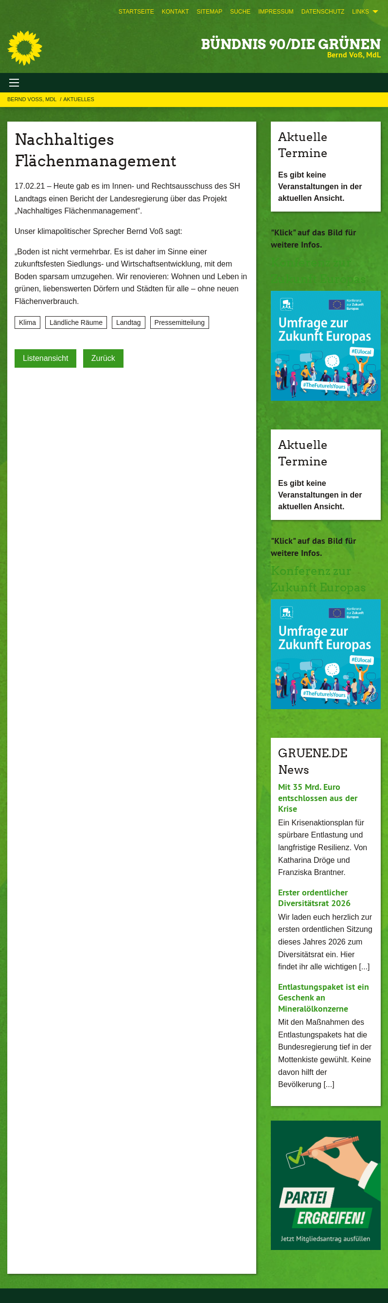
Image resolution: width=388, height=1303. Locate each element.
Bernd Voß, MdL (32, 99)
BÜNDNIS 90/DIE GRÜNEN (291, 44)
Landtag (128, 322)
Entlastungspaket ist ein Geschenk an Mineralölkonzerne (323, 997)
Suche (240, 11)
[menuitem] (136, 11)
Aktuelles (78, 99)
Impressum (276, 11)
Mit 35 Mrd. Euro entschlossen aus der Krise (317, 797)
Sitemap (209, 11)
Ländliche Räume (76, 322)
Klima (27, 322)
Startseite (136, 11)
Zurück (103, 358)
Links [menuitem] (360, 11)
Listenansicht (45, 358)
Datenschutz (322, 11)
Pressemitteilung (180, 322)
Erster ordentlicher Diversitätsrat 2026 (314, 898)
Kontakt (175, 11)
